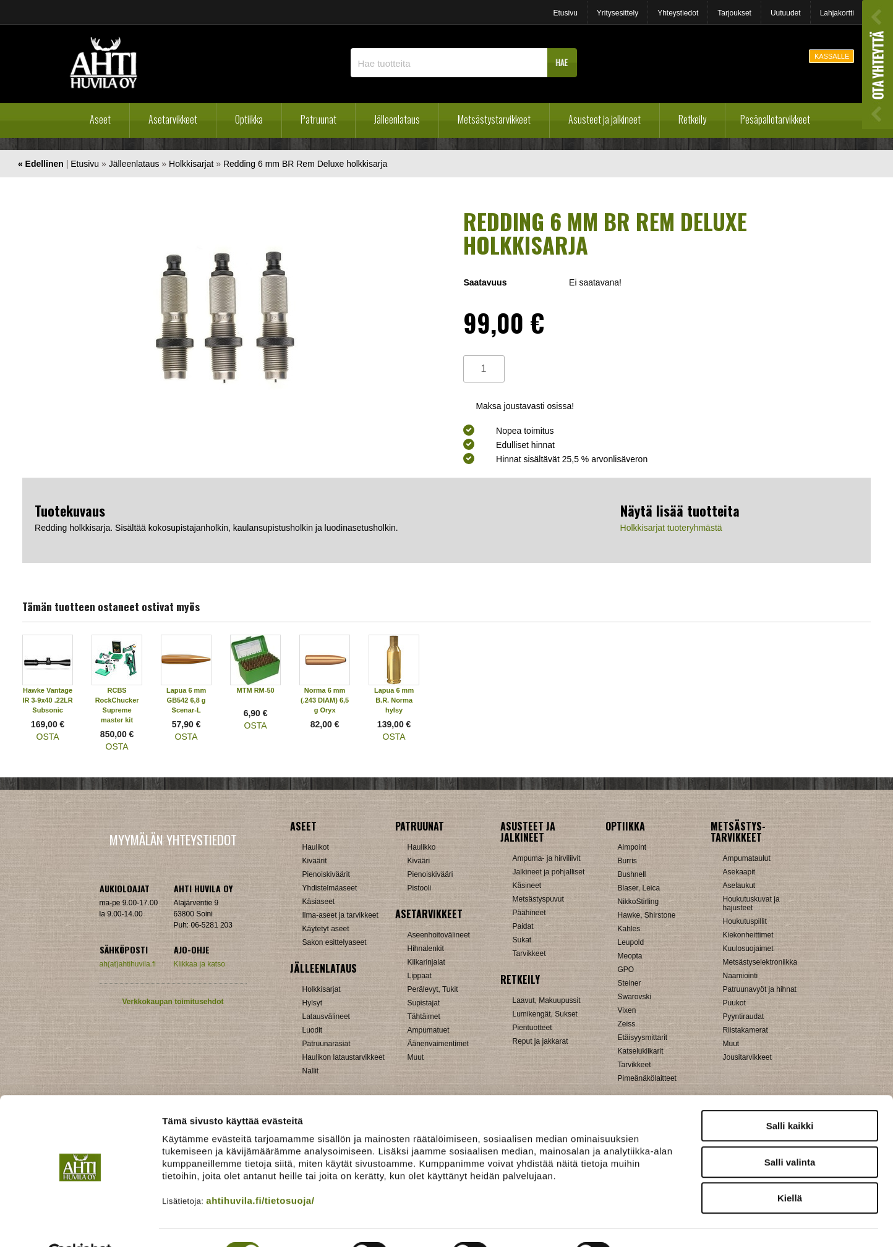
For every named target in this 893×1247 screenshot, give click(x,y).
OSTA (47, 737)
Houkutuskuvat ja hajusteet (751, 903)
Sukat (522, 940)
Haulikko (422, 847)
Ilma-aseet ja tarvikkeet (340, 915)
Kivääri (419, 860)
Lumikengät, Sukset (545, 1014)
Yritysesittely (617, 13)
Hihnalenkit (426, 948)
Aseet (100, 119)
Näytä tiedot (661, 1222)
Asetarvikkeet (172, 119)
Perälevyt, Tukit (433, 989)
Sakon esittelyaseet (334, 942)
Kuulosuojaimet (748, 948)
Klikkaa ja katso (199, 964)
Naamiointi (740, 975)
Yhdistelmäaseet (329, 888)
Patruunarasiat (326, 1043)
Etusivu (565, 13)
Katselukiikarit (641, 1051)
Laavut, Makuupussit (547, 1000)
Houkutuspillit (745, 921)
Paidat (523, 926)
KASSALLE (831, 56)
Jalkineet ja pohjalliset (549, 872)
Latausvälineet (326, 1016)
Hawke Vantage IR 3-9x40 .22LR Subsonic (47, 700)
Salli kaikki (790, 1096)
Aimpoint (632, 847)
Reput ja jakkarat (540, 1041)
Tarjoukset (734, 13)
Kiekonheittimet (748, 935)
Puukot (734, 1003)
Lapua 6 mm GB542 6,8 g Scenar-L (186, 700)
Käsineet (527, 885)
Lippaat (420, 975)
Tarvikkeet (529, 953)
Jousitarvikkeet (747, 1057)
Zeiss (627, 1024)
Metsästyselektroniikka (760, 962)
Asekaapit (739, 872)
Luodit (312, 1030)
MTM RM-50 (256, 690)
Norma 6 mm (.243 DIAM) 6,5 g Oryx (325, 700)
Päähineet (529, 912)
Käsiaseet (318, 901)
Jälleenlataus (397, 119)
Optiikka (249, 119)
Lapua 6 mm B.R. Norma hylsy (394, 700)
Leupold (631, 942)
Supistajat (424, 1003)
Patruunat (318, 119)
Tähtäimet (424, 1016)
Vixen (627, 1010)
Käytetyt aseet (325, 928)
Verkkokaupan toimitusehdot (172, 1001)
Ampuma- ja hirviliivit (547, 858)
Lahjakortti (837, 13)
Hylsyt (312, 1003)
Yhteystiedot (677, 13)
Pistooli (420, 888)
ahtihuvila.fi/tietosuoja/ (260, 1170)
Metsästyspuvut (538, 899)
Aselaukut (739, 885)
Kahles (629, 928)
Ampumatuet (429, 1030)
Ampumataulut (747, 858)
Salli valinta (790, 1132)
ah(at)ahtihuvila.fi (128, 964)
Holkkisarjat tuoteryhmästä (671, 528)
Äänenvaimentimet (438, 1043)
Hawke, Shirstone (647, 915)
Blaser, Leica (639, 888)
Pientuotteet (532, 1027)
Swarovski (635, 996)
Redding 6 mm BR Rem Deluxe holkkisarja (305, 164)
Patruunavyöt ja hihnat (760, 989)
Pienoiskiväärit (326, 874)
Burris (627, 860)
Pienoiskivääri (430, 874)
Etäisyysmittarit (643, 1037)
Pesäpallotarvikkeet (775, 119)
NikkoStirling (638, 901)
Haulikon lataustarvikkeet (343, 1057)
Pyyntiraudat (743, 1016)
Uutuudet (786, 13)
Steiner (629, 983)
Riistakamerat (745, 1030)
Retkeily (692, 119)
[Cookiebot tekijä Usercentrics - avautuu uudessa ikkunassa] (80, 1223)
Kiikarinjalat (426, 962)
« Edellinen (41, 164)
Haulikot (315, 847)
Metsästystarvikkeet (494, 119)
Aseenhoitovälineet (439, 935)
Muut (416, 1057)
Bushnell (632, 874)
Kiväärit (314, 860)
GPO (626, 969)
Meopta (630, 956)
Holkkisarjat (191, 164)
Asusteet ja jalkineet (604, 119)
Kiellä (789, 1168)
